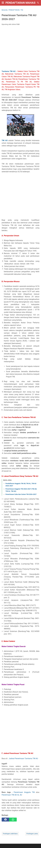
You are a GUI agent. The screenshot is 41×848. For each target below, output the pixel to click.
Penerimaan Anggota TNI (24, 792)
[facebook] (5, 820)
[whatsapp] (13, 820)
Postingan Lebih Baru (10, 833)
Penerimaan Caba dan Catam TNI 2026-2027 (21, 494)
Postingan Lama (32, 833)
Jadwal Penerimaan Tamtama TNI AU (23, 758)
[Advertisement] (20, 48)
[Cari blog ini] (38, 3)
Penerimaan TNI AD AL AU (12, 795)
